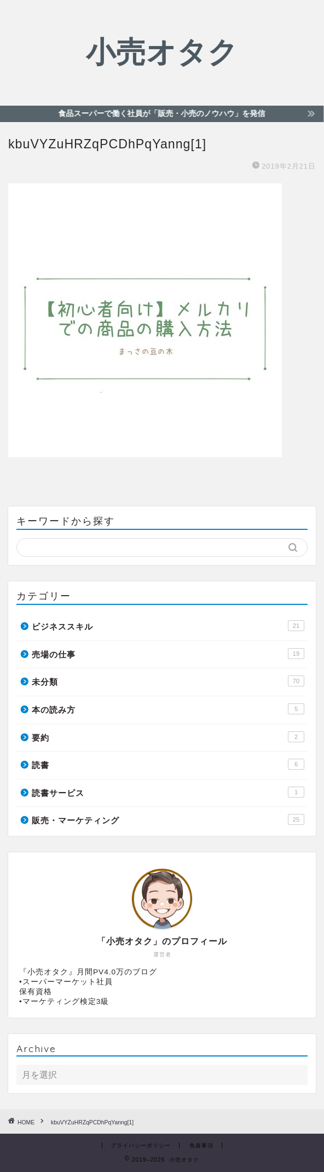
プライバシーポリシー (141, 1145)
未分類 (168, 681)
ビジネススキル (168, 625)
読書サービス (168, 792)
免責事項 (201, 1145)
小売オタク (162, 51)
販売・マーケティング (168, 819)
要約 (168, 736)
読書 (168, 764)
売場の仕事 (168, 653)
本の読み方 (168, 708)
